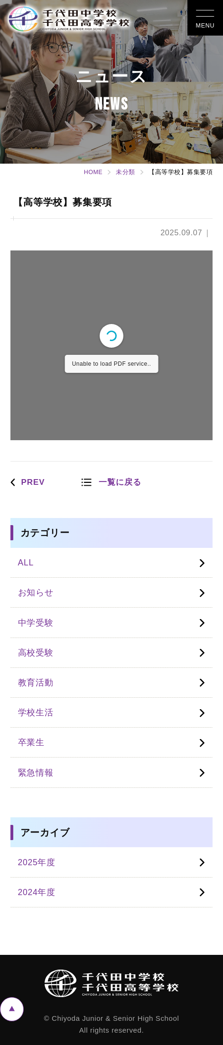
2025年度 (37, 862)
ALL (26, 562)
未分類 (125, 172)
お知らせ (36, 592)
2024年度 (37, 892)
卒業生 (31, 742)
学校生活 (36, 712)
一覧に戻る (120, 482)
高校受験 (36, 652)
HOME (93, 172)
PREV (33, 482)
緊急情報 (36, 772)
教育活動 (36, 682)
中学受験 (36, 623)
